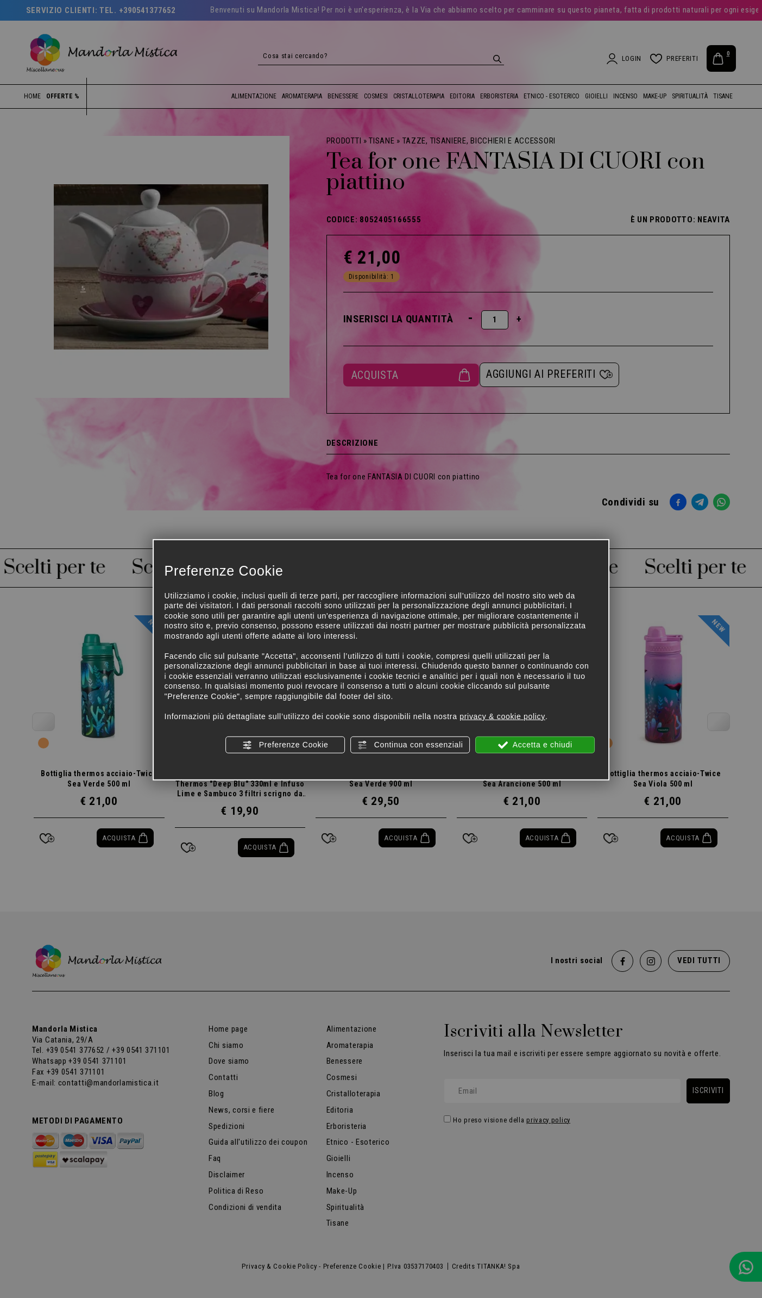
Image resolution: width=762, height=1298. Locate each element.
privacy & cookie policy (502, 716)
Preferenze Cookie (285, 745)
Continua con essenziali (410, 745)
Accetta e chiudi (535, 745)
